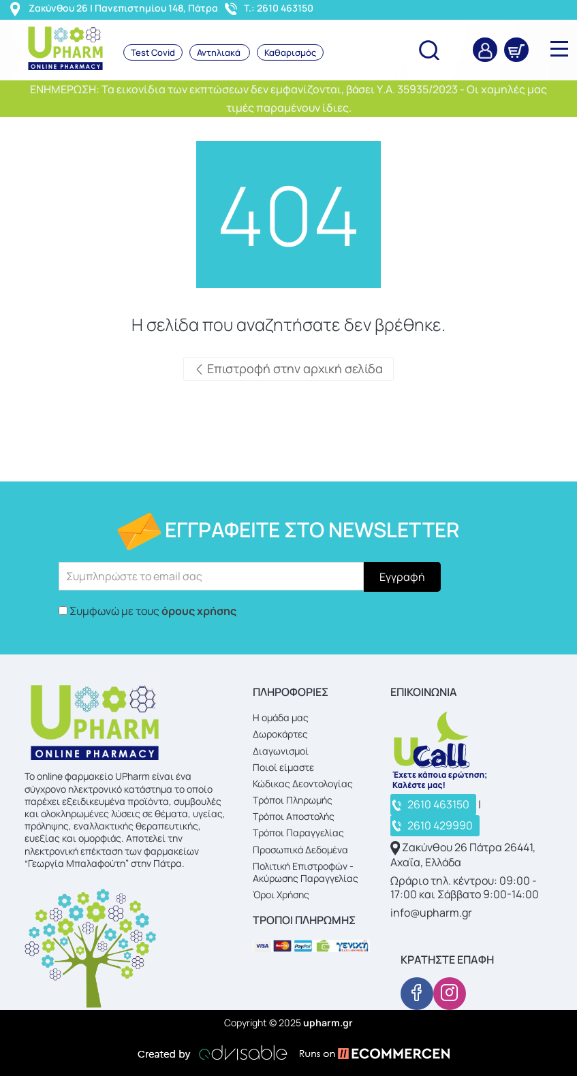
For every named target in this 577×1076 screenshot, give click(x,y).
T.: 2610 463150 (278, 7)
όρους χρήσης (198, 610)
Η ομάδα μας (281, 717)
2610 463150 (438, 804)
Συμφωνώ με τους (152, 610)
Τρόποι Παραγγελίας (298, 832)
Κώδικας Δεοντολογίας (303, 783)
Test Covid (153, 52)
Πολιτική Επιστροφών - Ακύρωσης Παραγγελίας (305, 872)
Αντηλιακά (220, 52)
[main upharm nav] (559, 48)
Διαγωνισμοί (281, 750)
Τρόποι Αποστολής (293, 816)
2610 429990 (440, 825)
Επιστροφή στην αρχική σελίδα (288, 368)
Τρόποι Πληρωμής (292, 799)
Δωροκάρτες (280, 733)
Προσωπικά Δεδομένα (300, 849)
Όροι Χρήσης (281, 894)
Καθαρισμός (290, 52)
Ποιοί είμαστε (283, 767)
